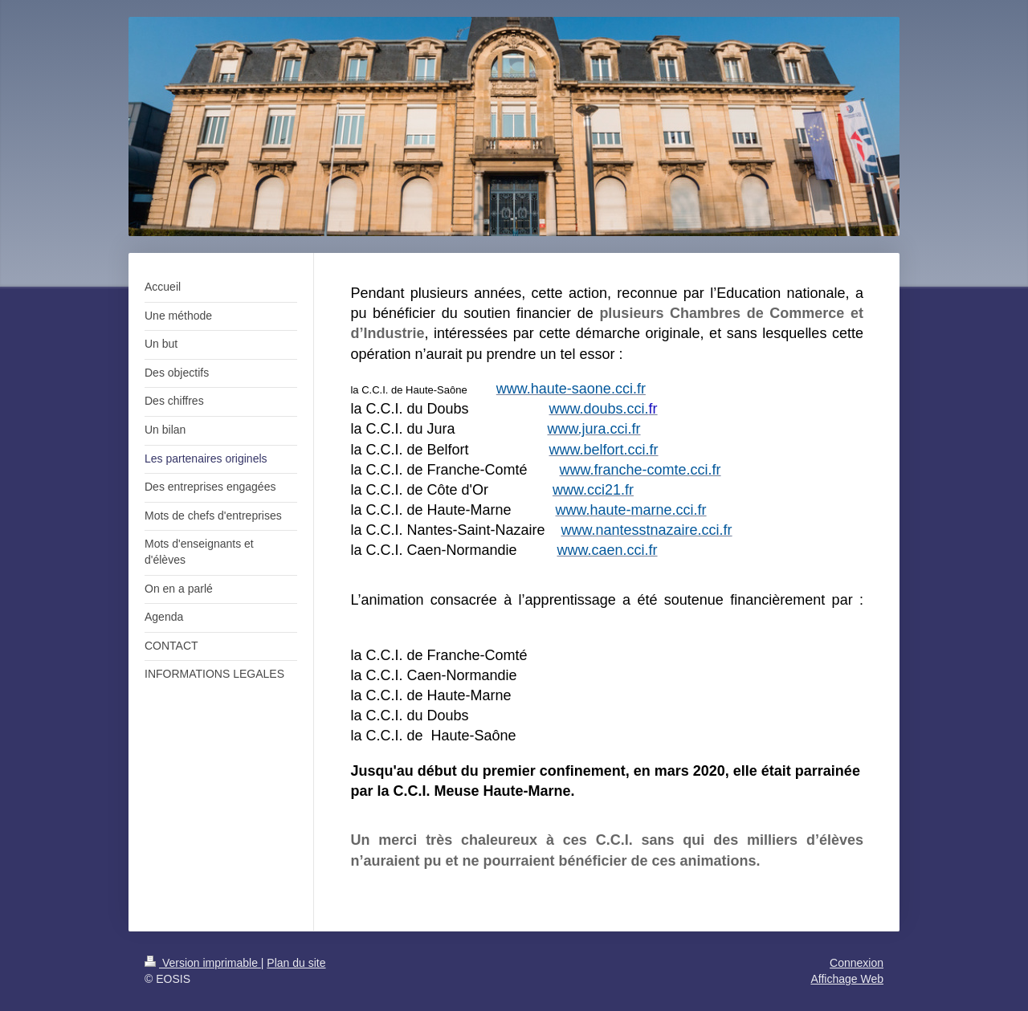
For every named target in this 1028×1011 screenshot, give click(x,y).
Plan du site (296, 962)
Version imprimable (203, 962)
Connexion (856, 962)
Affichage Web (846, 978)
